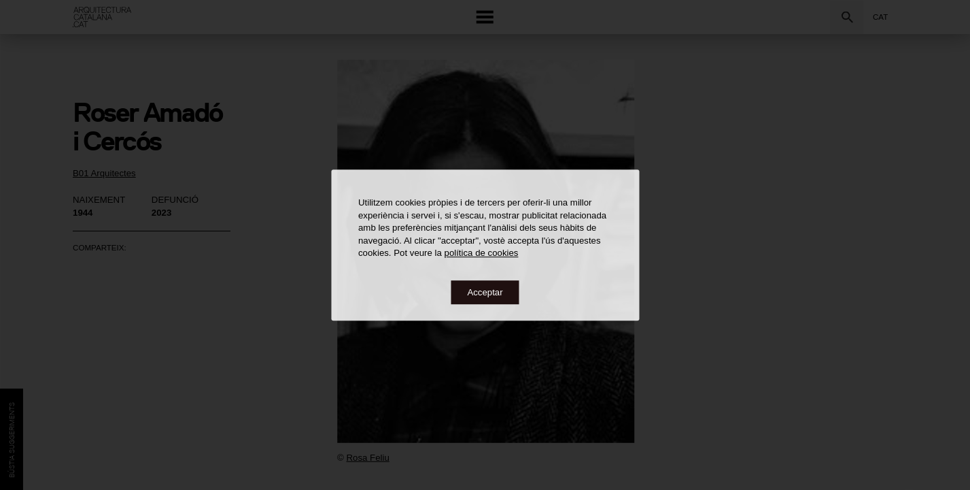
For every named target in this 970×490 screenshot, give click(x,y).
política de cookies (482, 253)
